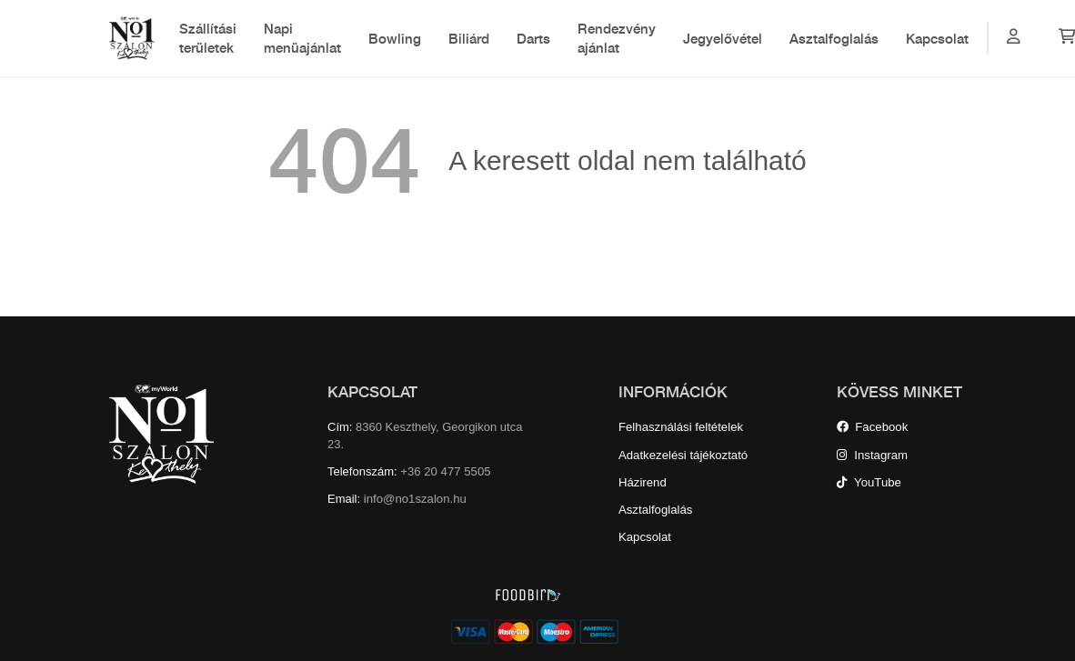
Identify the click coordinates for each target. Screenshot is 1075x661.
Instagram (872, 455)
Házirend (642, 482)
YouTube (869, 482)
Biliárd (468, 38)
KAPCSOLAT (372, 392)
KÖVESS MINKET (899, 392)
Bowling (394, 38)
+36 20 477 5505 (445, 471)
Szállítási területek (207, 37)
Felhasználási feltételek (680, 427)
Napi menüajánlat (302, 37)
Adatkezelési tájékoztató (683, 455)
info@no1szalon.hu (415, 499)
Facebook (872, 427)
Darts (533, 38)
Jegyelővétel (722, 38)
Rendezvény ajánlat (617, 37)
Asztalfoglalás (834, 38)
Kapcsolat (937, 38)
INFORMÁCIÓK (673, 392)
